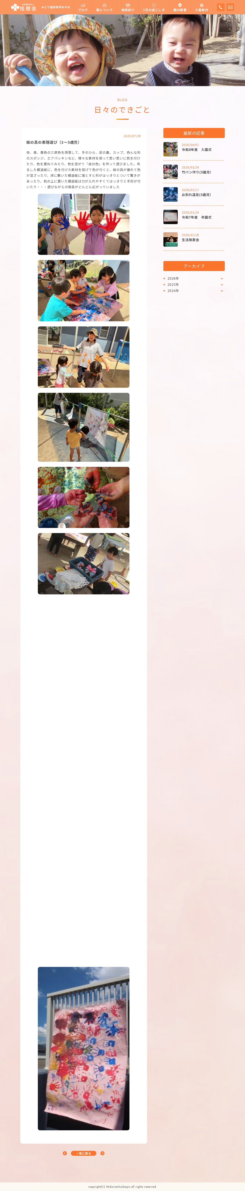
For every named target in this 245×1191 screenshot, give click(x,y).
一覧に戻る (83, 1153)
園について (104, 10)
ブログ (83, 10)
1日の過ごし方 (154, 10)
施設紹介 (128, 10)
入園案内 (201, 10)
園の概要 (180, 10)
